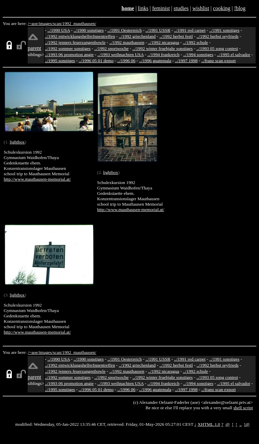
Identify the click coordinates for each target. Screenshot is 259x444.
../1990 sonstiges (89, 30)
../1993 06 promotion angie (69, 54)
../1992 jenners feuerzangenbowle (75, 42)
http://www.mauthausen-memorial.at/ (37, 179)
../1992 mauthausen (126, 42)
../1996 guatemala (155, 60)
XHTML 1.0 (209, 424)
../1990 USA (59, 30)
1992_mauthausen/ (79, 23)
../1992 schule (195, 42)
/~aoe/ (33, 23)
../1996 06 (126, 60)
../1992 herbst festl (176, 36)
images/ (46, 23)
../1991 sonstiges (224, 30)
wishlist (200, 8)
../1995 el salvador (233, 54)
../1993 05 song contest (217, 48)
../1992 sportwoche (111, 48)
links (143, 8)
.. (240, 424)
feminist (161, 8)
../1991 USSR (157, 30)
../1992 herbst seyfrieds (217, 36)
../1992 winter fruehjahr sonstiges (163, 48)
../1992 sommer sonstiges (68, 48)
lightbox (17, 142)
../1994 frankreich (163, 54)
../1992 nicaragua (163, 42)
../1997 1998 (186, 60)
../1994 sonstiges (198, 54)
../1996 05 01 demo (96, 60)
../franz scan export (218, 60)
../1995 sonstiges (60, 60)
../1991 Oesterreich (125, 30)
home (127, 8)
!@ (247, 424)
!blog (240, 8)
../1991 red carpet (189, 30)
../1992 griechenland (137, 36)
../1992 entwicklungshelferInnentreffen (80, 36)
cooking (221, 8)
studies (181, 8)
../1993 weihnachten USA (120, 54)
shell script (243, 407)
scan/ (57, 23)
